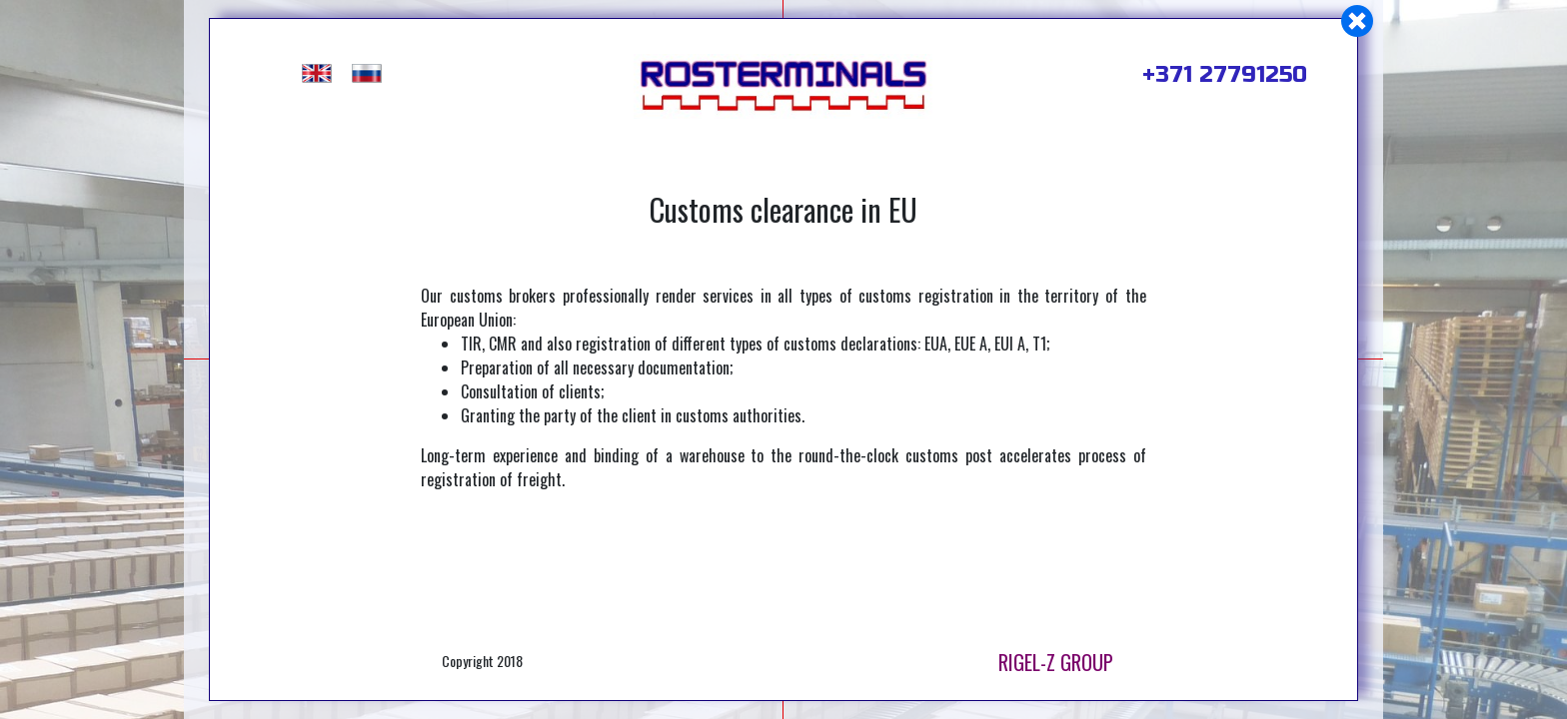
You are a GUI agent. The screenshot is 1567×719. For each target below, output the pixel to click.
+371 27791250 (1224, 75)
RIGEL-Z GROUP (1055, 662)
